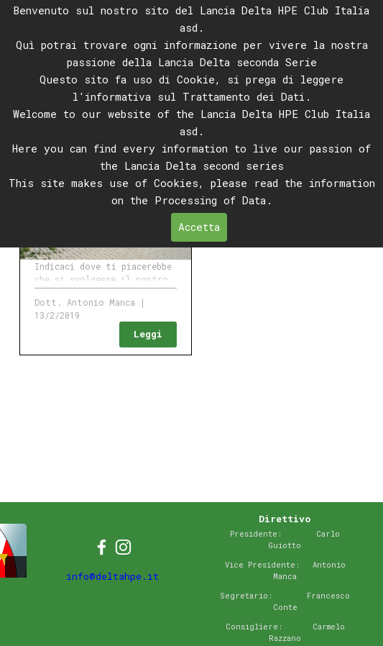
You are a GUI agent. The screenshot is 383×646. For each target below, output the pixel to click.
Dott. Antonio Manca (84, 302)
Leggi (148, 333)
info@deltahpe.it (112, 576)
